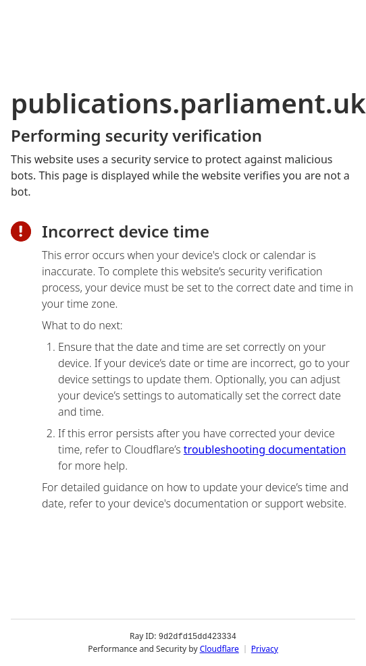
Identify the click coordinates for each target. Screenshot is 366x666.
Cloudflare (219, 649)
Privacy (264, 649)
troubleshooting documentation (265, 449)
